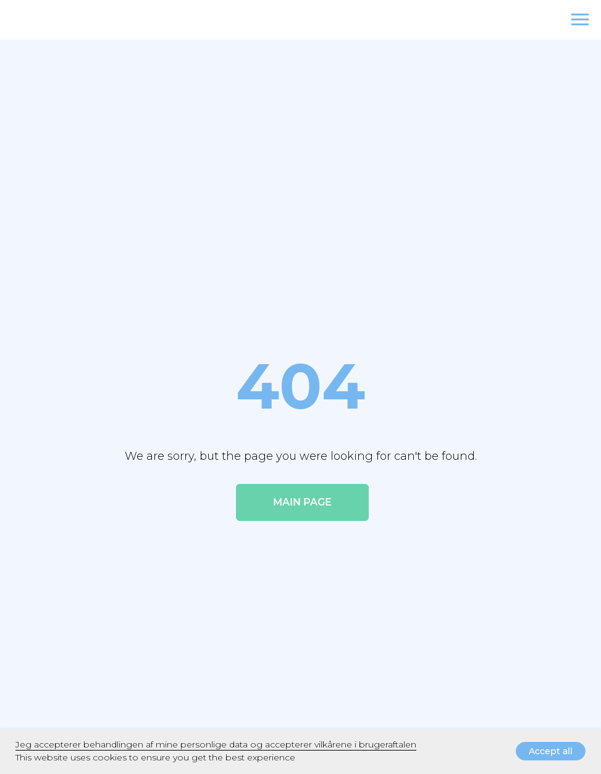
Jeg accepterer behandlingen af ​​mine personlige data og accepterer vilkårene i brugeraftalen (215, 744)
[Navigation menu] (580, 20)
